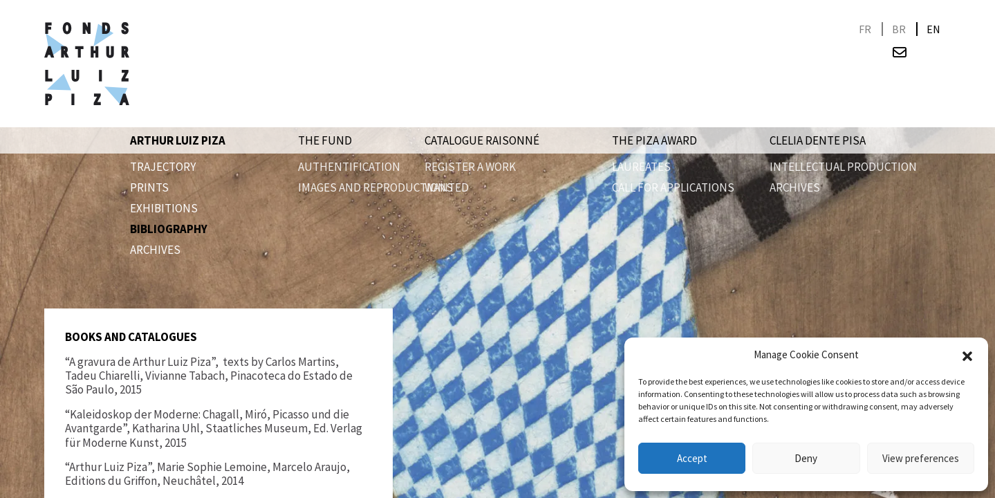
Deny (805, 458)
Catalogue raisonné (482, 140)
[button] (967, 355)
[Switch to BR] (899, 29)
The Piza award (654, 140)
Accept (692, 458)
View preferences (920, 458)
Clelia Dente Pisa (818, 140)
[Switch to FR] (865, 29)
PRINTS (149, 187)
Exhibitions (164, 208)
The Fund (325, 140)
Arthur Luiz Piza (177, 140)
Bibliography (168, 229)
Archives (155, 249)
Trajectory (163, 166)
